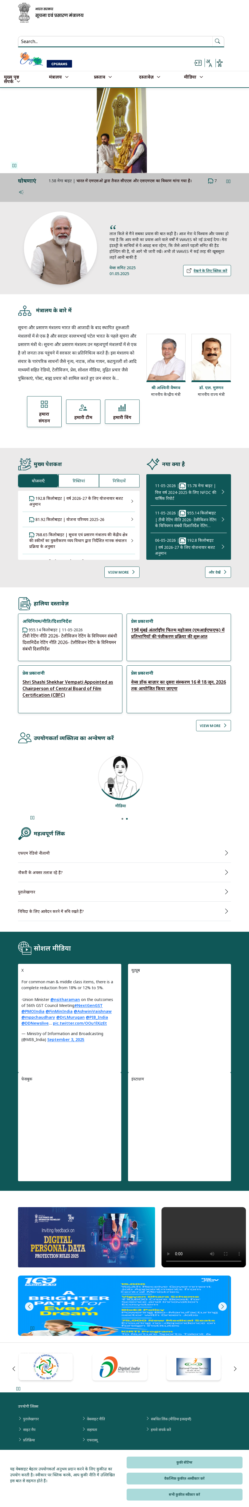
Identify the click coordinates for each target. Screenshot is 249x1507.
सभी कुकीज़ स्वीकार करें (184, 1494)
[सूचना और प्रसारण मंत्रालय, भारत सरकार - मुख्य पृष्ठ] (51, 13)
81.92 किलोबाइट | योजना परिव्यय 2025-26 (66, 519)
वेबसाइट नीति (96, 1418)
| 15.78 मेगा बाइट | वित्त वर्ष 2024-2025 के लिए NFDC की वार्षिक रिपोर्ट (185, 492)
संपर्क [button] (9, 81)
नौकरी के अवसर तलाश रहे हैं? (40, 872)
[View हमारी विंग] (122, 412)
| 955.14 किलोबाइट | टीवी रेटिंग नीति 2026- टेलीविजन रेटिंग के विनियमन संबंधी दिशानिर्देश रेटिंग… (185, 519)
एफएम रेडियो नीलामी (34, 853)
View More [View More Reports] (213, 725)
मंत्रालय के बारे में (45, 310)
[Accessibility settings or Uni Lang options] (219, 63)
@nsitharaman (65, 999)
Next (221, 1306)
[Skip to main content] (197, 63)
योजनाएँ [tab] (38, 480)
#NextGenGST (88, 1005)
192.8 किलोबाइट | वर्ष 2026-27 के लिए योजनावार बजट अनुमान (76, 501)
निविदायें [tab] (119, 480)
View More (122, 572)
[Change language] (208, 63)
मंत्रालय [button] (55, 77)
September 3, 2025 (65, 1039)
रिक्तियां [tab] (79, 480)
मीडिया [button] (190, 77)
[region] (179, 1020)
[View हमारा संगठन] (44, 411)
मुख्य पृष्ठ (11, 77)
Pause (14, 165)
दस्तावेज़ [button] (146, 77)
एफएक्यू (92, 1440)
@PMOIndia (32, 1011)
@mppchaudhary (38, 1017)
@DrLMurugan (70, 1017)
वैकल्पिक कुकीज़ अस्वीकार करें (184, 1478)
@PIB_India (97, 1017)
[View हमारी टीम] (83, 412)
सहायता (92, 1429)
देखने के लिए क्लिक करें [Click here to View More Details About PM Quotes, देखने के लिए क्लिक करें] (207, 270)
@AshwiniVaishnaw (93, 1011)
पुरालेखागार (26, 892)
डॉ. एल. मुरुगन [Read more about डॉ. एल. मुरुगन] (211, 387)
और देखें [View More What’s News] (218, 572)
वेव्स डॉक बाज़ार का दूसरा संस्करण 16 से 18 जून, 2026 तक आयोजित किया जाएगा (178, 685)
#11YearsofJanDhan (82, 180)
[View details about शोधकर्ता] (124, 777)
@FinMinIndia (59, 1011)
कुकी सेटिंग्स (184, 1462)
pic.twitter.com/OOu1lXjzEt (80, 1023)
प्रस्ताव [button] (99, 77)
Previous (28, 1306)
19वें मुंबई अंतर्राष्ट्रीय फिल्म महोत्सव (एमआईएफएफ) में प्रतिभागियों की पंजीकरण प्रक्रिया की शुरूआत (178, 633)
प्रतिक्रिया (29, 1440)
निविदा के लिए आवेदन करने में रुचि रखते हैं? (51, 911)
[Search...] (56, 41)
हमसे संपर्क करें (161, 1429)
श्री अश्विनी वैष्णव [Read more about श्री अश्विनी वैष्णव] (165, 387)
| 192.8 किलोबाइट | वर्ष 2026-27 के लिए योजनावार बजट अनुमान (185, 547)
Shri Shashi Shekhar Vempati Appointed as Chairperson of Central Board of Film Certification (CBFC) (68, 688)
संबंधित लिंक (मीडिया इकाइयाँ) (171, 1418)
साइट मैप (29, 1429)
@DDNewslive (35, 1023)
